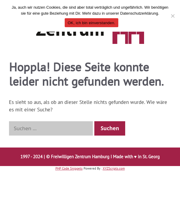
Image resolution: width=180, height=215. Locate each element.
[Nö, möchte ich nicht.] (173, 16)
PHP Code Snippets (69, 168)
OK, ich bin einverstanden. (91, 23)
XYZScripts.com (114, 168)
